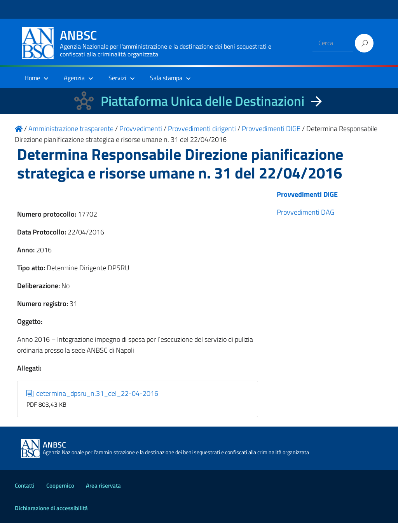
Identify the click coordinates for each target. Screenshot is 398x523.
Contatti (25, 485)
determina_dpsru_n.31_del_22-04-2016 (92, 393)
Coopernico (60, 485)
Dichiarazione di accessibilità (51, 508)
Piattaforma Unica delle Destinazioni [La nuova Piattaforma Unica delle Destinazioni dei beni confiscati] (202, 101)
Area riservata (103, 485)
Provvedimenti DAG (305, 212)
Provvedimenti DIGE (307, 194)
